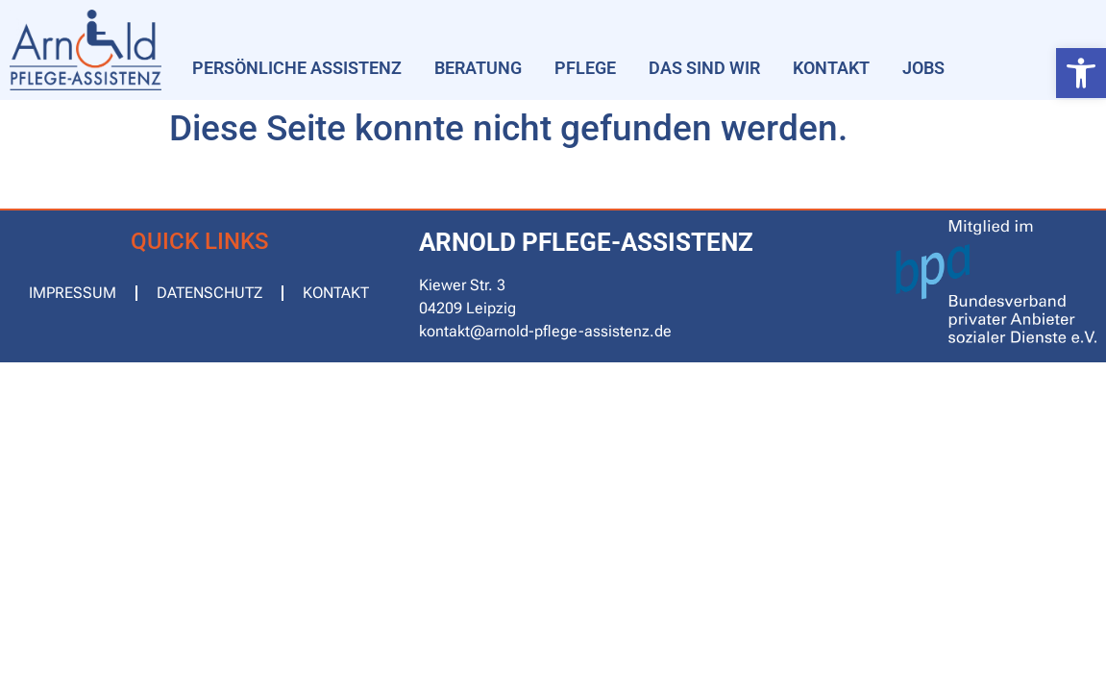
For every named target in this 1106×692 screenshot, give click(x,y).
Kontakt (831, 68)
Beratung (478, 68)
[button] (1081, 73)
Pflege (585, 68)
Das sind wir (704, 68)
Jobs (923, 68)
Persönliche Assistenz (297, 68)
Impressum (72, 293)
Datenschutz (209, 293)
